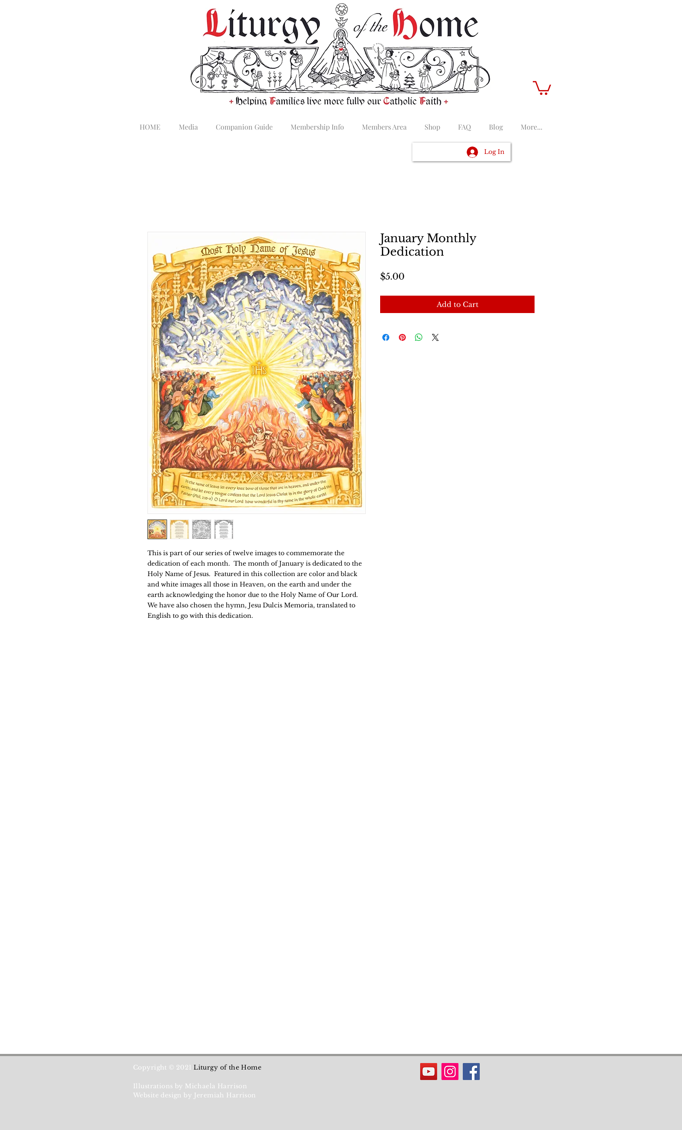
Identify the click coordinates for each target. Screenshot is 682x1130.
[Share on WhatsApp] (419, 337)
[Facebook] (471, 1071)
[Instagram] (449, 1071)
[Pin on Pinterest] (402, 337)
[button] (542, 87)
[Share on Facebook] (386, 337)
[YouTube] (428, 1071)
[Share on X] (435, 337)
